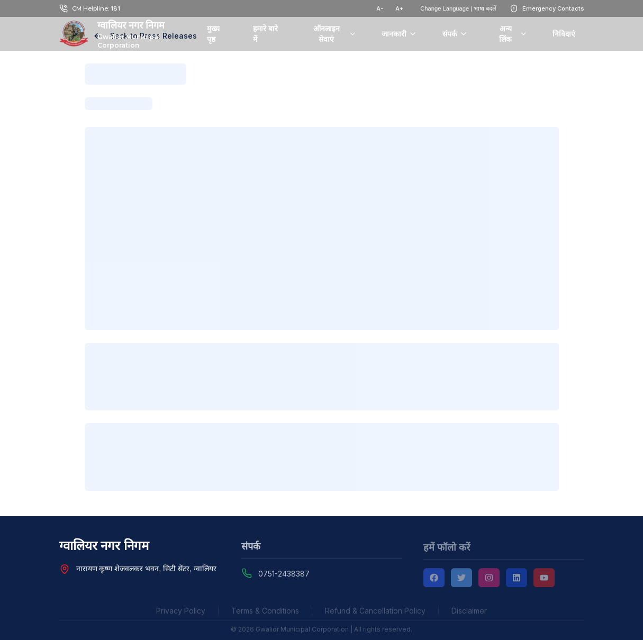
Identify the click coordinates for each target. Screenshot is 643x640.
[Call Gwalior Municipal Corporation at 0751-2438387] (246, 574)
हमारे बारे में (265, 33)
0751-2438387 (284, 575)
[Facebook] (434, 579)
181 (115, 8)
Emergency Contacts (553, 8)
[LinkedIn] (516, 579)
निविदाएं (564, 34)
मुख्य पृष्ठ (213, 33)
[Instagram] (489, 579)
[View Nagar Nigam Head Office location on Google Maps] (64, 569)
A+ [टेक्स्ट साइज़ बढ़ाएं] (399, 8)
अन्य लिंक (513, 33)
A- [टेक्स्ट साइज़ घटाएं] (380, 8)
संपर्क (455, 34)
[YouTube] (544, 579)
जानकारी (399, 34)
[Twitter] (461, 579)
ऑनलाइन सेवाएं (334, 33)
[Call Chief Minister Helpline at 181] (63, 8)
